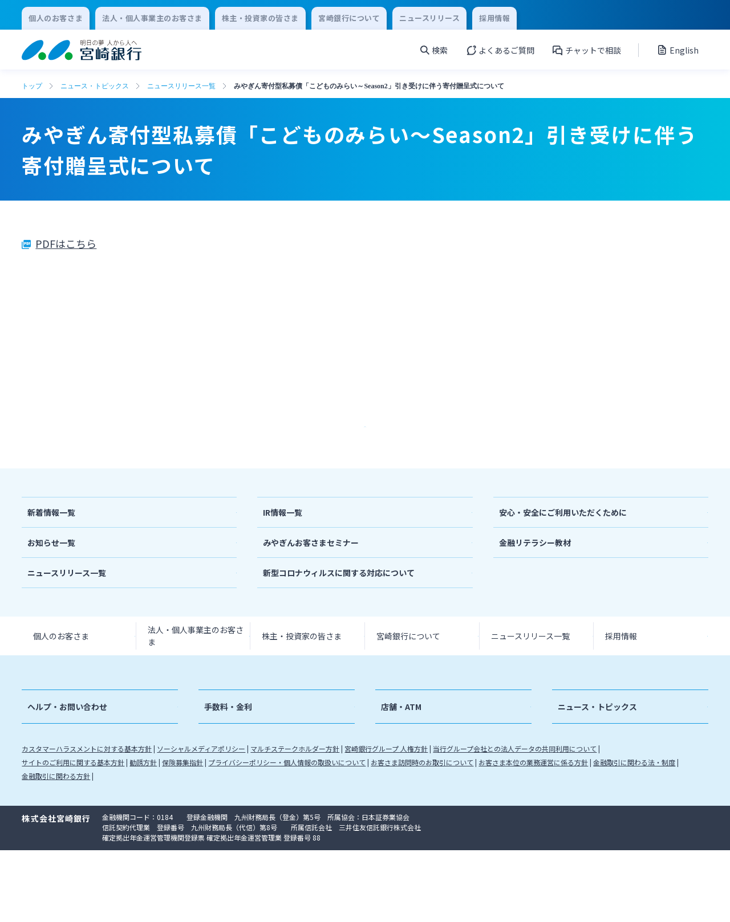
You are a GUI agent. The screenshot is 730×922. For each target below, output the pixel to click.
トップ (32, 86)
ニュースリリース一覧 (181, 86)
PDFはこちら (65, 243)
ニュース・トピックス (94, 86)
